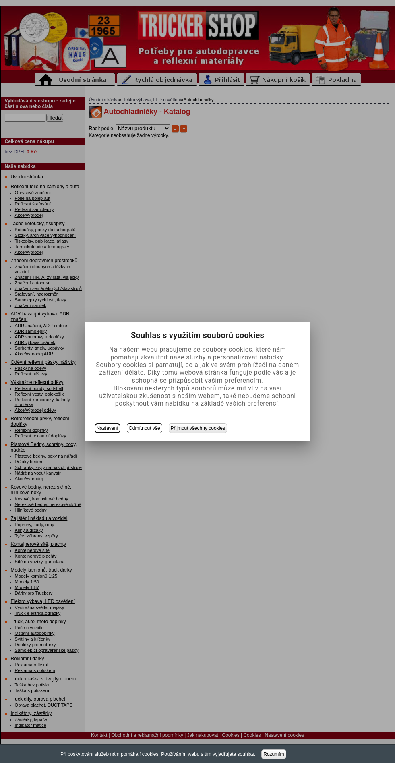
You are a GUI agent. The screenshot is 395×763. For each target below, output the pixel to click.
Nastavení (107, 428)
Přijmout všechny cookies (198, 428)
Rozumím (273, 754)
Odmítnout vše (144, 428)
